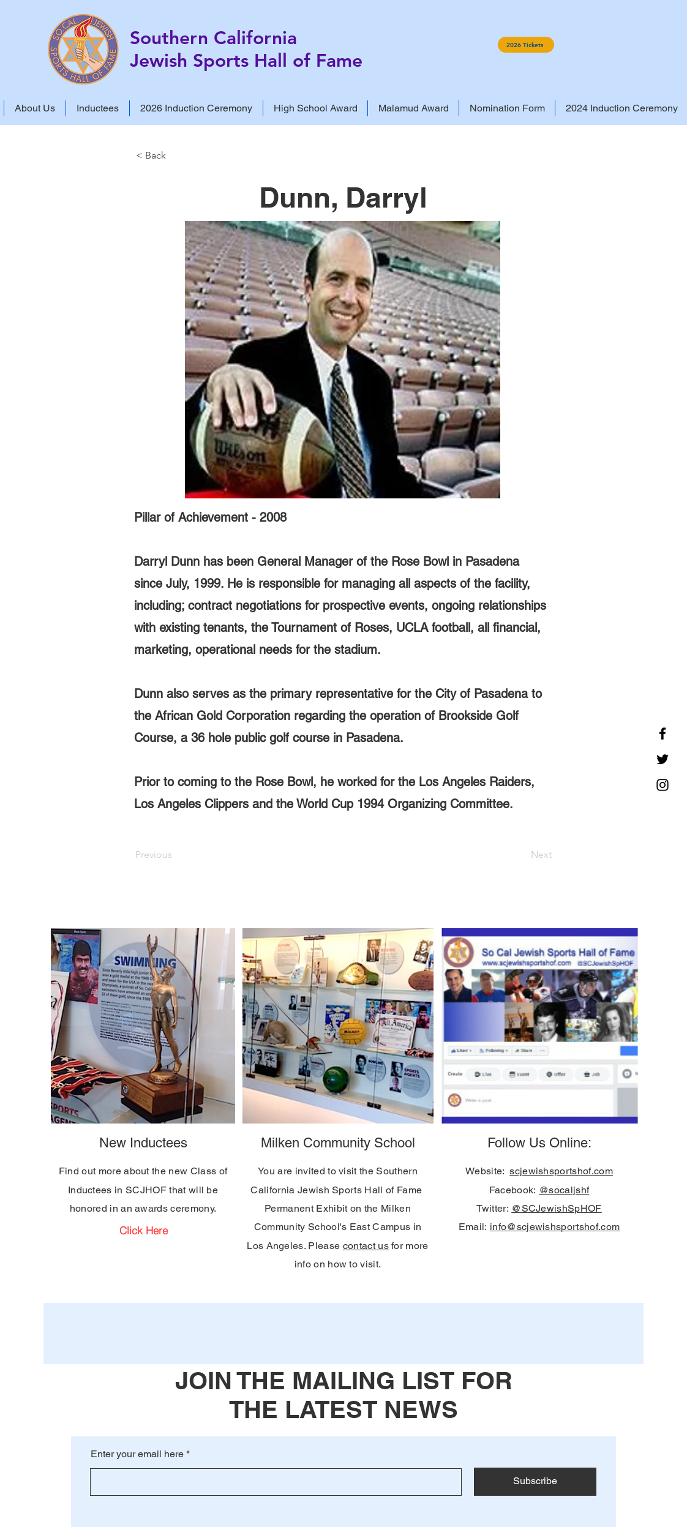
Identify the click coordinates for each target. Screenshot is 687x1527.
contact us (366, 1245)
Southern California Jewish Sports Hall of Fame (246, 49)
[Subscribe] (535, 1482)
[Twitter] (662, 759)
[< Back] (176, 155)
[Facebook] (662, 733)
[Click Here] (143, 1230)
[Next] (521, 854)
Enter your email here (137, 1454)
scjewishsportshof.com (561, 1171)
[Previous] (175, 854)
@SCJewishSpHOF (556, 1208)
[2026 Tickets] (526, 45)
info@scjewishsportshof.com (555, 1226)
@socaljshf (564, 1190)
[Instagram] (662, 785)
